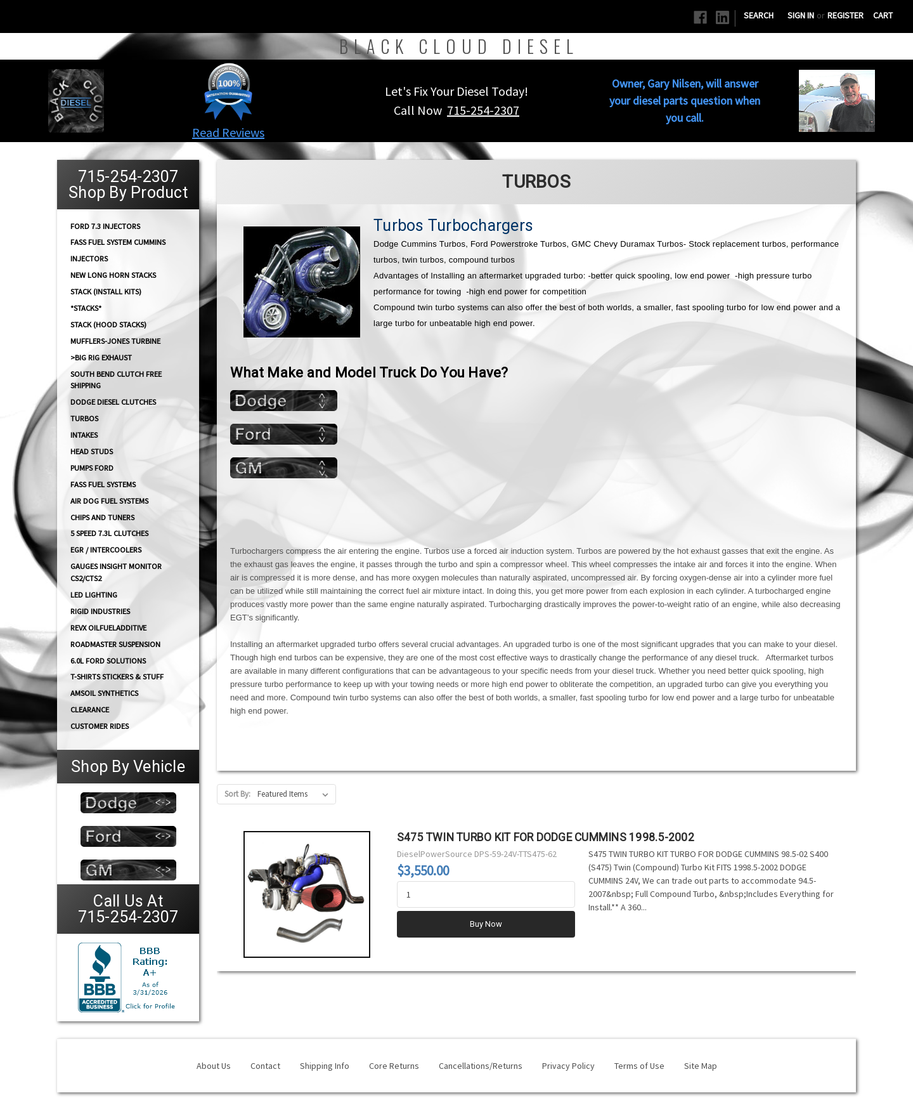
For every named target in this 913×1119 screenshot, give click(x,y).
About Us (214, 1065)
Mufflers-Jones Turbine (115, 341)
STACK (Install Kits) (105, 291)
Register (845, 15)
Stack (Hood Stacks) (108, 324)
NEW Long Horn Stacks (113, 275)
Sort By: (237, 794)
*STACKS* (85, 308)
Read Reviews (228, 132)
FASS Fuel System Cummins (117, 242)
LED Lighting (93, 594)
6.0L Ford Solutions (108, 660)
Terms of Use (639, 1065)
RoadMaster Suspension (115, 644)
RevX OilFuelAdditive (108, 627)
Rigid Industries (100, 611)
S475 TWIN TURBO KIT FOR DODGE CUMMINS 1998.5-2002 (545, 837)
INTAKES (84, 435)
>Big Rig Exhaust (101, 357)
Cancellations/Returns (480, 1065)
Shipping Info (324, 1065)
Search (759, 15)
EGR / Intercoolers (105, 549)
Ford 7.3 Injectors (105, 225)
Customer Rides (99, 726)
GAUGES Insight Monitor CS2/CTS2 (116, 572)
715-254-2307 (483, 110)
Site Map (700, 1065)
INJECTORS (89, 258)
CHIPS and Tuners (102, 517)
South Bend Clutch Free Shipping (116, 379)
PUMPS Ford (91, 468)
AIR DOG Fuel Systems (109, 501)
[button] (228, 91)
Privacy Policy (568, 1065)
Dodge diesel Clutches (113, 402)
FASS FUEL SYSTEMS (103, 484)
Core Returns (394, 1065)
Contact (265, 1065)
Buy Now (486, 924)
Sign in (800, 15)
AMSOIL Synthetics (104, 693)
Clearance (89, 709)
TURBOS (84, 418)
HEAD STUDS (91, 451)
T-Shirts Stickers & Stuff (117, 676)
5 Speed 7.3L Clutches (109, 533)
